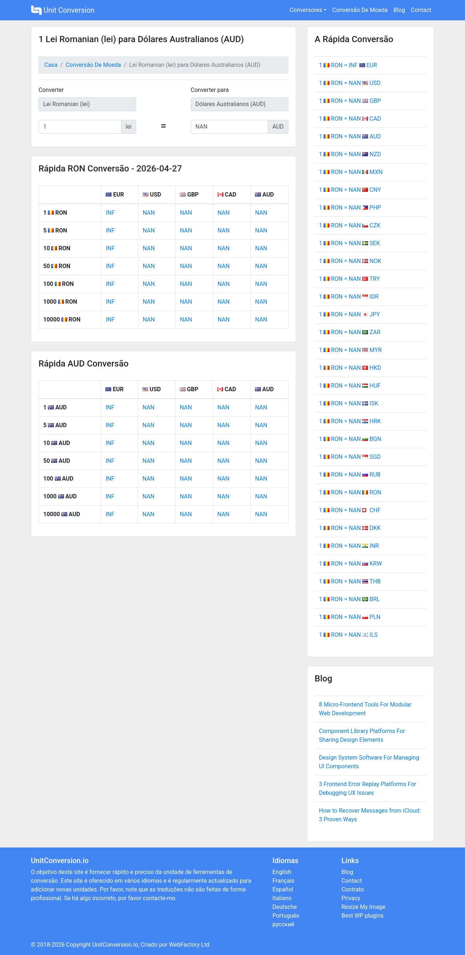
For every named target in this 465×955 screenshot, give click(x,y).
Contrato (352, 889)
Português (285, 915)
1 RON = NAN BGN (350, 439)
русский (283, 924)
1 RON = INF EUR (348, 65)
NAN (149, 212)
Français (283, 880)
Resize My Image (363, 906)
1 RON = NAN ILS (348, 634)
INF (110, 212)
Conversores (306, 10)
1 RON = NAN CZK (349, 225)
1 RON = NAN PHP (350, 207)
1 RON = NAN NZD (350, 154)
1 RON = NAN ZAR (349, 332)
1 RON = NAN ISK (348, 403)
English (281, 872)
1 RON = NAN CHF (350, 510)
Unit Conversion (62, 10)
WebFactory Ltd (189, 944)
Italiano (282, 898)
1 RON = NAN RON (350, 492)
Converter (51, 89)
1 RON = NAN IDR (349, 296)
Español (282, 889)
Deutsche (284, 906)
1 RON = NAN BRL (349, 599)
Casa (50, 64)
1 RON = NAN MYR (350, 350)
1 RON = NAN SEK (349, 243)
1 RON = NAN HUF (350, 385)
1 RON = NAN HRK (350, 421)
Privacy (350, 898)
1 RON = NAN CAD (350, 118)
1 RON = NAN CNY (350, 189)
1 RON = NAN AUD (350, 136)
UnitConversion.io (115, 944)
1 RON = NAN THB (350, 581)
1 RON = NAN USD (350, 83)
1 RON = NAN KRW (350, 563)
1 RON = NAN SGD (350, 456)
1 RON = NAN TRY (349, 278)
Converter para (210, 89)
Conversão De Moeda (360, 10)
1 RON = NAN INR (349, 545)
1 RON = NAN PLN (349, 617)
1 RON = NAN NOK (350, 261)
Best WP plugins (362, 915)
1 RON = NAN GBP (350, 100)
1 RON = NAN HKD (350, 367)
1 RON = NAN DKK (350, 528)
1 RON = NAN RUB (349, 474)
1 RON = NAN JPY (349, 314)
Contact (421, 10)
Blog (399, 10)
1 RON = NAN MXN (351, 172)
